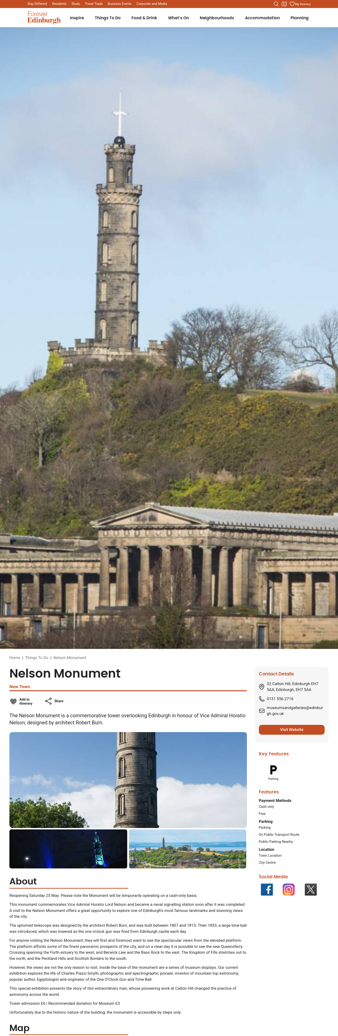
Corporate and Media (151, 4)
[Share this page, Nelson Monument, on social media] (53, 701)
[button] (53, 701)
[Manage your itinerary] (300, 4)
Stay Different (37, 4)
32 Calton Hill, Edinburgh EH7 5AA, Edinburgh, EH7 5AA (293, 686)
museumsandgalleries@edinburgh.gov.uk (295, 710)
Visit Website (291, 729)
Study (76, 4)
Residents (59, 4)
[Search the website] (276, 4)
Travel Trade (94, 4)
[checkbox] (20, 701)
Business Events (119, 4)
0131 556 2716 (280, 698)
